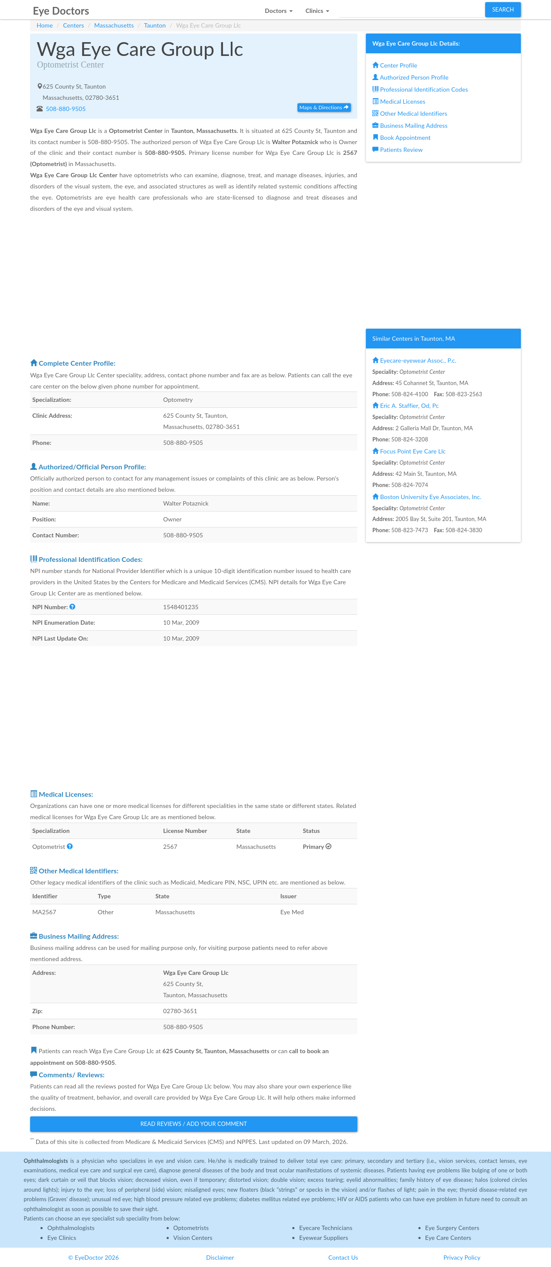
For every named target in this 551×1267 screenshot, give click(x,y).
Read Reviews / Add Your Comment (193, 1123)
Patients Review (397, 149)
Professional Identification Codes (420, 89)
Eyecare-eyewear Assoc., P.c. (414, 360)
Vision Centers (193, 1237)
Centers (73, 25)
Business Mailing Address (410, 125)
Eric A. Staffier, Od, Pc (405, 405)
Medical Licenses (398, 101)
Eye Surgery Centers (452, 1227)
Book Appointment (401, 137)
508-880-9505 (65, 108)
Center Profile (394, 65)
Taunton (155, 25)
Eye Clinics (61, 1237)
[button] (278, 8)
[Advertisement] (193, 285)
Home (45, 25)
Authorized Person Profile (410, 77)
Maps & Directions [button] (324, 107)
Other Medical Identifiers (409, 113)
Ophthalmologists (71, 1227)
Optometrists (191, 1227)
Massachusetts (114, 25)
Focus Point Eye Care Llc (409, 451)
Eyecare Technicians (326, 1227)
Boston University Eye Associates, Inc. (426, 496)
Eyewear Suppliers (323, 1237)
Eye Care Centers (448, 1237)
